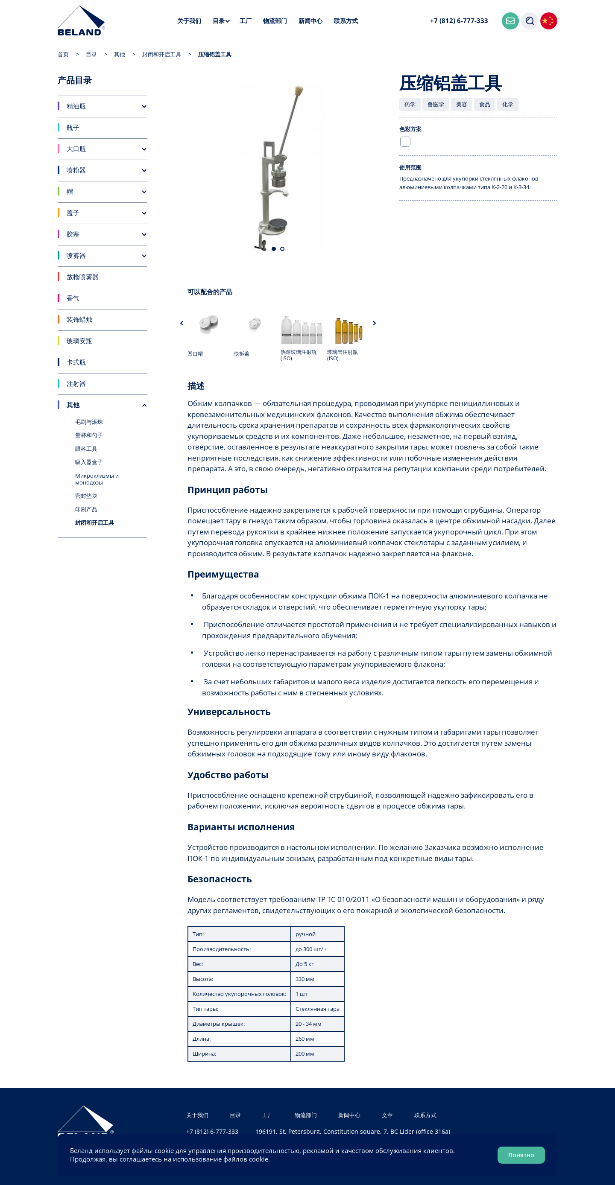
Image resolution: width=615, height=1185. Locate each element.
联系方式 (346, 21)
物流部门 (275, 21)
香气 (73, 298)
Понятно (521, 1155)
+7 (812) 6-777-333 (459, 21)
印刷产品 (86, 509)
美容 (461, 104)
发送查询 (419, 224)
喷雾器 (76, 255)
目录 (219, 21)
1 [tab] (273, 249)
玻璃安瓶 (79, 340)
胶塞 (73, 234)
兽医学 (436, 104)
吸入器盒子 (89, 462)
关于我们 (189, 21)
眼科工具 (86, 448)
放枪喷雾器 (83, 276)
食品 (484, 104)
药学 (410, 104)
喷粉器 (76, 170)
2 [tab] (282, 249)
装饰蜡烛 (79, 319)
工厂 (246, 21)
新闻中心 (310, 21)
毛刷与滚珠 (89, 422)
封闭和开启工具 (161, 54)
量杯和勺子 (89, 435)
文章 (387, 1115)
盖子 (73, 212)
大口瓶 (76, 148)
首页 (63, 54)
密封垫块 (86, 495)
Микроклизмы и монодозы (97, 479)
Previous (181, 323)
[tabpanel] (278, 168)
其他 (119, 54)
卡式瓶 (76, 362)
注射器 (76, 383)
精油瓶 (76, 106)
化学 (507, 104)
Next (374, 323)
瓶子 (73, 127)
